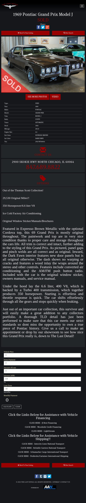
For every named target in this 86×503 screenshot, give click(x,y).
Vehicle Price (9, 352)
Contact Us (43, 151)
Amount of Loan (10, 368)
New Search (68, 33)
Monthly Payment (10, 396)
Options (43, 180)
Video (55, 97)
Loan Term (8, 386)
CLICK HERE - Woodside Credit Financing (43, 427)
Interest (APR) (9, 376)
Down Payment (9, 360)
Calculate (7, 406)
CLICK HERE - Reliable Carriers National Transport (43, 448)
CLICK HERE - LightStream (43, 431)
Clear (17, 406)
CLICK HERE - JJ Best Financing (43, 423)
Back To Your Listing (25, 33)
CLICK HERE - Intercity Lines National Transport (43, 444)
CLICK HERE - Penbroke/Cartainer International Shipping (43, 456)
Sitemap (56, 482)
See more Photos (37, 97)
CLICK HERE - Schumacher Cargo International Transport (43, 452)
